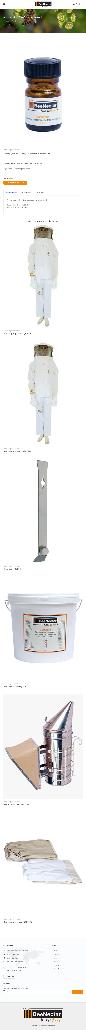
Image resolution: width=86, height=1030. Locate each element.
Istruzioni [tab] (26, 193)
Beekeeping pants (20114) (17, 451)
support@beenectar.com (15, 962)
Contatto (56, 965)
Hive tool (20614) (12, 569)
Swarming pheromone (21, 169)
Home (5, 25)
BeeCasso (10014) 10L (14, 686)
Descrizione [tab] (11, 193)
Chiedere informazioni (15, 182)
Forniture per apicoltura (21, 25)
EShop (11, 25)
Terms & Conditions (60, 969)
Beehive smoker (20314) (16, 804)
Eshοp (56, 958)
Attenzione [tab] (42, 193)
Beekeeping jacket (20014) (17, 333)
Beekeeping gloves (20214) (17, 922)
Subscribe (77, 992)
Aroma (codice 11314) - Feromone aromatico (27, 153)
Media (56, 962)
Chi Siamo (57, 954)
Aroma (10, 169)
